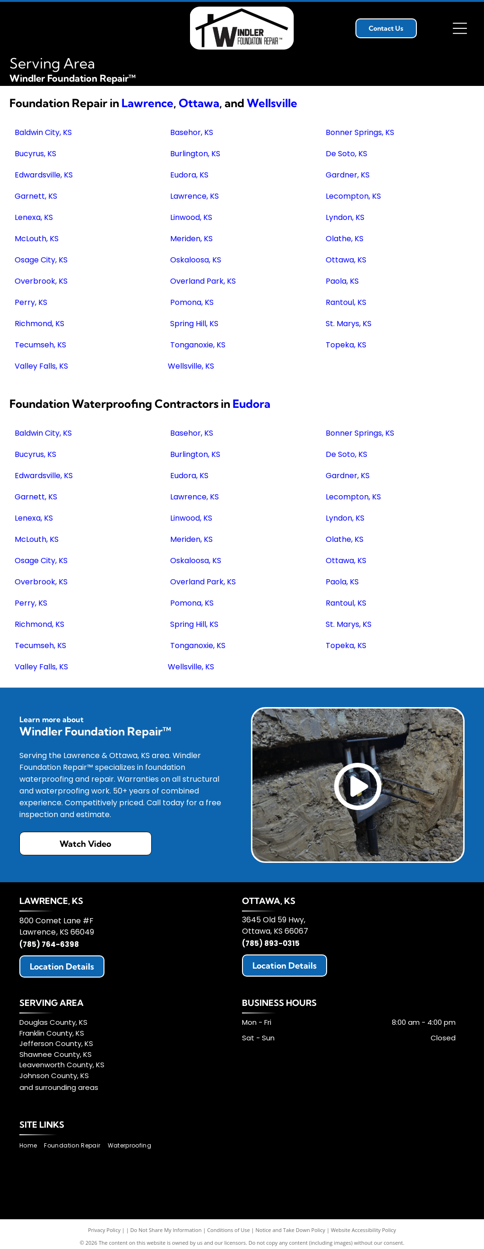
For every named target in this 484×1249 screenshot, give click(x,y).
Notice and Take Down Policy (291, 1229)
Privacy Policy (104, 1229)
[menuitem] (31, 1145)
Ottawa (199, 103)
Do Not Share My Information (166, 1229)
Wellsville (272, 103)
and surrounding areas (58, 1087)
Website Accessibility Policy (363, 1229)
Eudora (251, 404)
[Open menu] (460, 28)
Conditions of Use (228, 1229)
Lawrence (147, 103)
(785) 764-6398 (49, 944)
